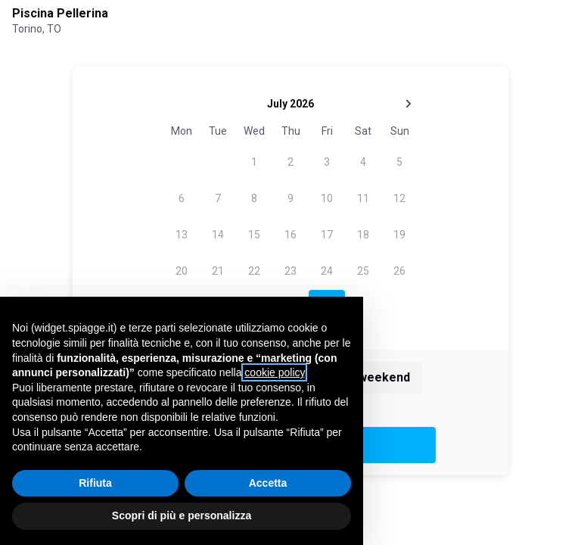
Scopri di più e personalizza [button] (181, 515)
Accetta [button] (268, 483)
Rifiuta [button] (95, 483)
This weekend (370, 377)
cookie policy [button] (274, 372)
